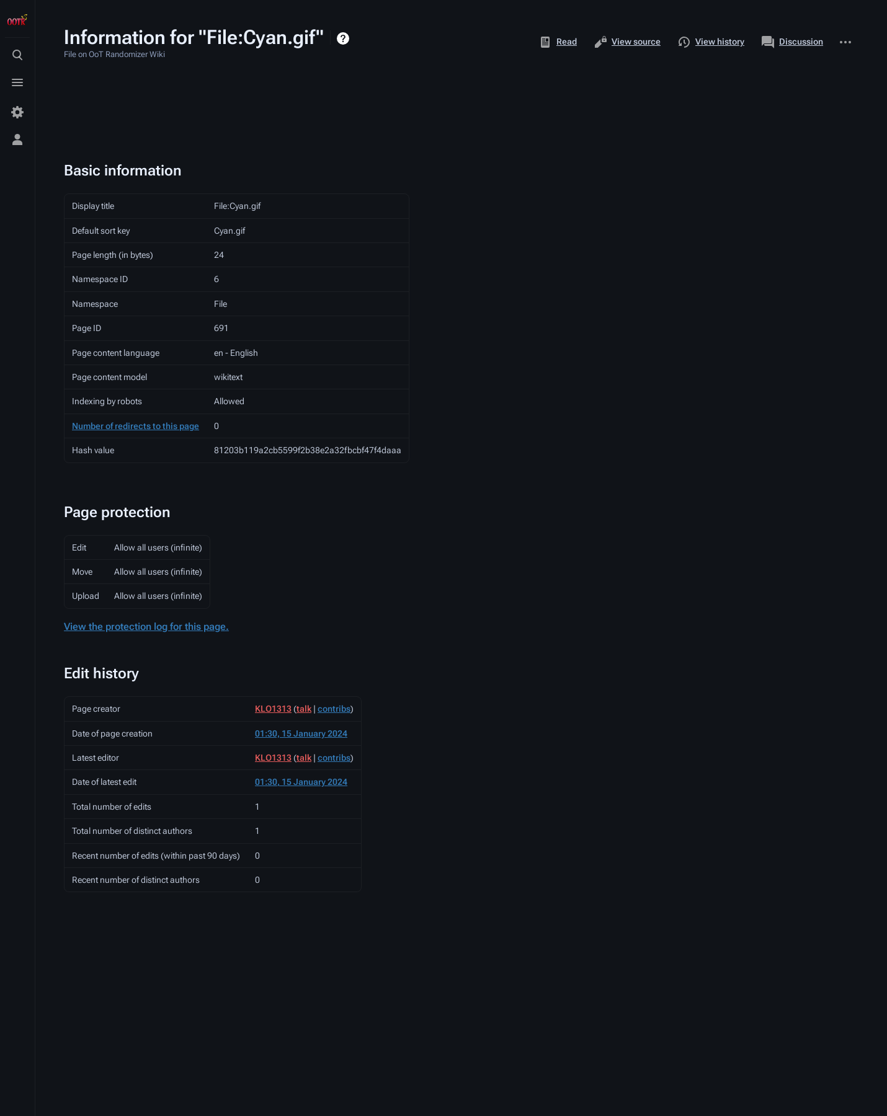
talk (303, 709)
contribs (334, 709)
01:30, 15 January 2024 (301, 733)
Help (344, 38)
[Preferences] (17, 112)
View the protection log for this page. (146, 626)
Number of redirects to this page (135, 426)
